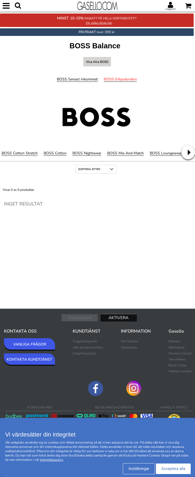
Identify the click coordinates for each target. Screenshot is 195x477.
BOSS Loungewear (166, 153)
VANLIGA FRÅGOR (29, 344)
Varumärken (177, 359)
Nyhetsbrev (129, 347)
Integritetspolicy (84, 353)
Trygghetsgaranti (85, 341)
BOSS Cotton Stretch (20, 153)
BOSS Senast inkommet (77, 79)
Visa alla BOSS (97, 62)
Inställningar (138, 468)
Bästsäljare (176, 347)
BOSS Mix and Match (125, 153)
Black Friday (177, 365)
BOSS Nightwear (86, 153)
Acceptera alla (173, 468)
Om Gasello (129, 341)
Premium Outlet (180, 353)
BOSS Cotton (55, 153)
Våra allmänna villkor (88, 347)
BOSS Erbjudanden (120, 79)
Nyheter (174, 341)
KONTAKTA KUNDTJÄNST (29, 359)
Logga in (170, 9)
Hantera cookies (180, 371)
